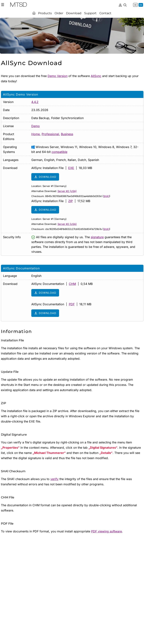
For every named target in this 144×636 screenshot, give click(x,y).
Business (67, 134)
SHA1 (106, 196)
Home (35, 134)
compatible (59, 152)
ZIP (70, 201)
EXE (71, 168)
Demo (35, 126)
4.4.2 (34, 102)
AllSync (96, 76)
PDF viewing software (106, 531)
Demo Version (58, 76)
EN (141, 5)
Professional (50, 134)
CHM (72, 284)
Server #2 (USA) (67, 191)
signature (97, 237)
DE (135, 5)
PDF (72, 304)
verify (54, 479)
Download (45, 177)
